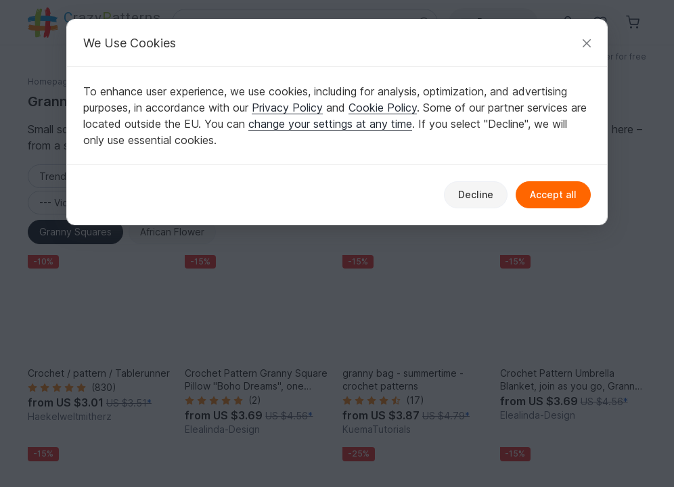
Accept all (553, 194)
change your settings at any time (330, 124)
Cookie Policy (383, 107)
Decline (475, 194)
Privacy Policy (287, 107)
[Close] (587, 43)
